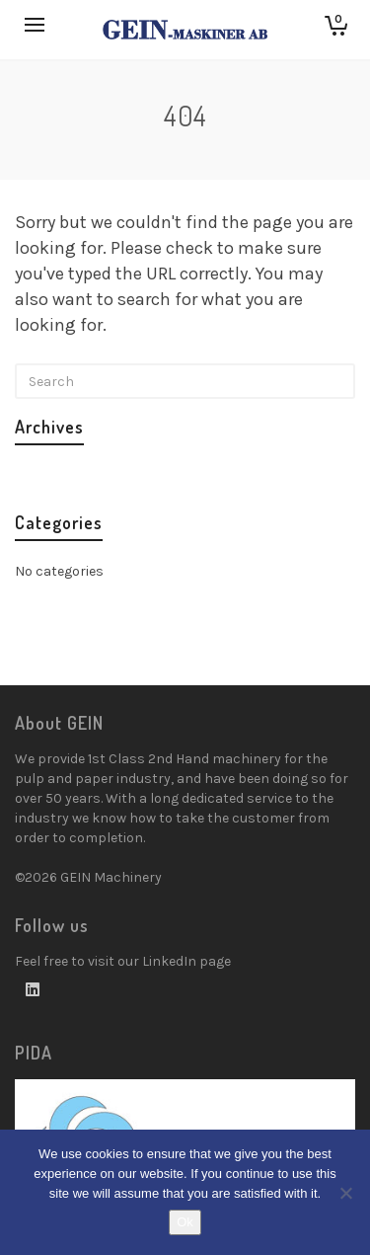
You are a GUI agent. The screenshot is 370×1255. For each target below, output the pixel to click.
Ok (185, 1222)
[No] (345, 1193)
